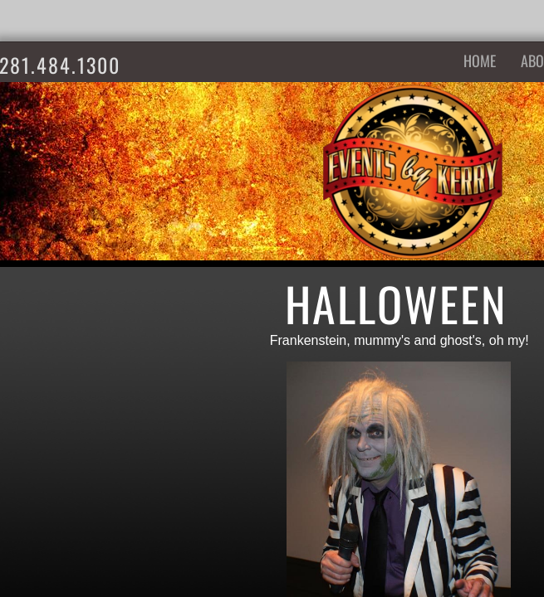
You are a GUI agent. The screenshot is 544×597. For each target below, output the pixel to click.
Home (479, 60)
